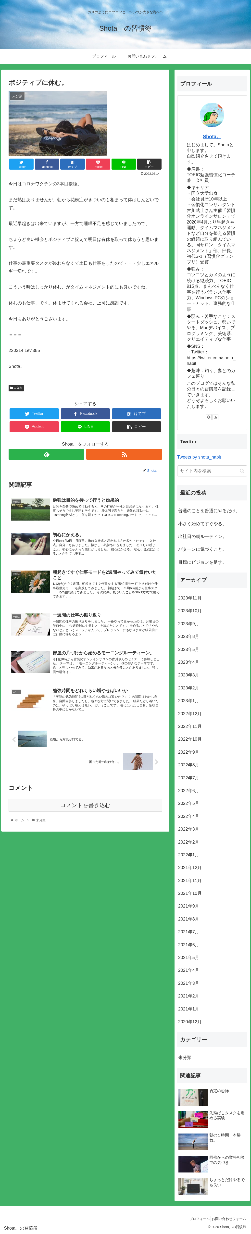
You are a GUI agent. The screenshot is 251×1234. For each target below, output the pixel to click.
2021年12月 (190, 867)
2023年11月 (190, 598)
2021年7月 (188, 931)
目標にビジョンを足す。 (202, 562)
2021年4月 (188, 970)
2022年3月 (188, 829)
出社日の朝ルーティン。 (202, 536)
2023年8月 (188, 636)
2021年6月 (188, 944)
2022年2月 (188, 842)
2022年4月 (188, 816)
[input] (212, 470)
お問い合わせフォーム (227, 1219)
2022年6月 (188, 790)
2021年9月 (188, 906)
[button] (242, 471)
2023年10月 (190, 610)
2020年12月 (190, 1021)
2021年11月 (190, 880)
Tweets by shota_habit (199, 457)
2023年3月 (188, 675)
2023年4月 (188, 662)
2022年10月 (190, 739)
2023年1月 (188, 700)
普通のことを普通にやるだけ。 (209, 510)
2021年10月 (190, 893)
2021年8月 (188, 919)
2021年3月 (188, 983)
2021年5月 (188, 957)
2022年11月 (190, 726)
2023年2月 (188, 688)
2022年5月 (188, 803)
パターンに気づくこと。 (202, 549)
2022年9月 (188, 752)
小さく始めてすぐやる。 (202, 523)
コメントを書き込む (85, 819)
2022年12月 (190, 713)
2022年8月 (188, 764)
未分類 (16, 388)
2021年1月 (188, 1009)
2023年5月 (188, 649)
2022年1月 (188, 854)
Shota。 (212, 136)
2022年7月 (188, 777)
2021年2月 (188, 996)
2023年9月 (188, 623)
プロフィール (194, 1219)
